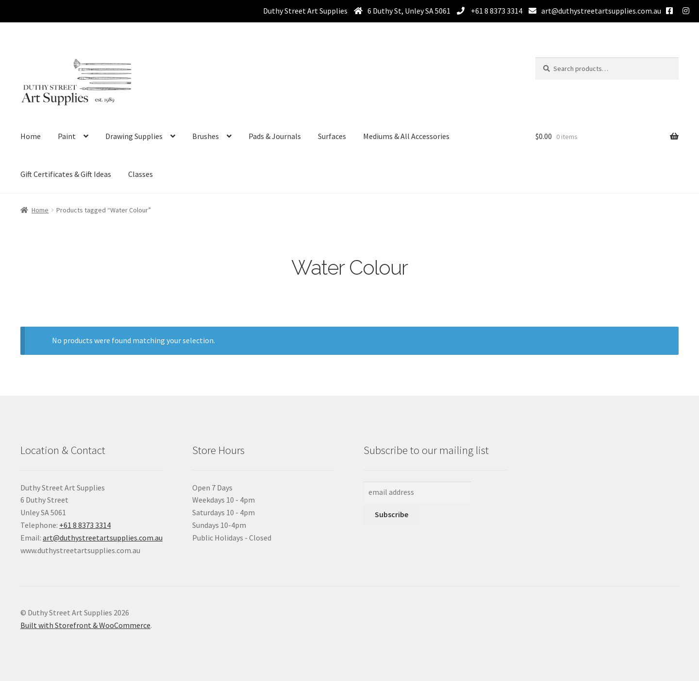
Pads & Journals (275, 136)
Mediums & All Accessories (406, 136)
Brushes (205, 136)
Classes (140, 174)
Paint (67, 136)
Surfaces (332, 136)
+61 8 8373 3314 (495, 11)
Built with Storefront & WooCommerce (85, 625)
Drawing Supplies (134, 136)
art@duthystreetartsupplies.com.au (601, 11)
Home (30, 136)
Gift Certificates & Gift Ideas (65, 174)
